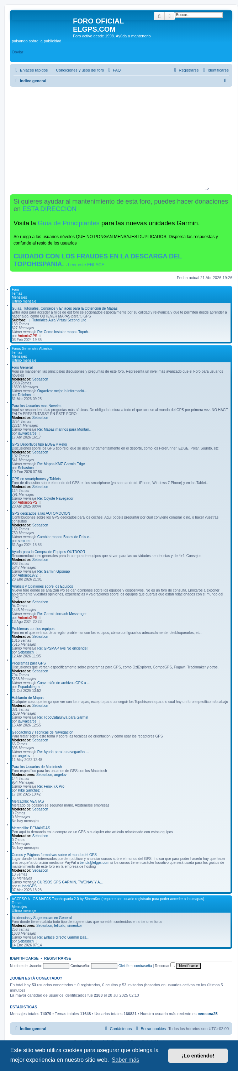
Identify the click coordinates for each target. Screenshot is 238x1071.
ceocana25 (207, 1014)
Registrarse (57, 958)
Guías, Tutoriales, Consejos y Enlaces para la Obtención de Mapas (64, 308)
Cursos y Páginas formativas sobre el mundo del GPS (54, 855)
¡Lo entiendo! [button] (198, 1056)
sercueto (24, 541)
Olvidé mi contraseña (135, 966)
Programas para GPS (29, 663)
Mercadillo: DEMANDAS (31, 828)
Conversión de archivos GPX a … (64, 683)
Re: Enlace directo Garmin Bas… (63, 937)
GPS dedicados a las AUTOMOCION (41, 513)
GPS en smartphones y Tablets (36, 479)
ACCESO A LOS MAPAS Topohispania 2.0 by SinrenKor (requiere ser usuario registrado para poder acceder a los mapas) (108, 899)
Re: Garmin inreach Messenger (62, 614)
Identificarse (24, 958)
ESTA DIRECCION (49, 208)
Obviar (17, 52)
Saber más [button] (125, 1060)
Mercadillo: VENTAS (28, 801)
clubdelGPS (27, 886)
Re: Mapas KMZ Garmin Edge (61, 464)
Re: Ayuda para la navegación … (63, 752)
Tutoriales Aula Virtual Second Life (56, 320)
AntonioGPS (27, 336)
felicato (59, 926)
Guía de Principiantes (68, 223)
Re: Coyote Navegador (55, 498)
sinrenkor (74, 926)
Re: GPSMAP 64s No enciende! (62, 648)
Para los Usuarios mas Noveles (37, 406)
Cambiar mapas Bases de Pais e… (65, 537)
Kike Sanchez (28, 790)
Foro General (22, 367)
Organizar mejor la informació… (62, 391)
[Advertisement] (118, 140)
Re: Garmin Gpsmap (53, 571)
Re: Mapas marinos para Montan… (65, 429)
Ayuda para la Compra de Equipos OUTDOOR (48, 552)
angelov (24, 756)
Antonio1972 (28, 575)
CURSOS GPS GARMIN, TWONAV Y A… (70, 882)
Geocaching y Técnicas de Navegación (42, 732)
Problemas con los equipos (33, 629)
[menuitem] (76, 70)
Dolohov (24, 395)
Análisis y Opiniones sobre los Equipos (42, 586)
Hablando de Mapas (28, 698)
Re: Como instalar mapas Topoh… (64, 332)
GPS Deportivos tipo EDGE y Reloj (39, 444)
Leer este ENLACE (86, 264)
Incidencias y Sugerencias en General (42, 918)
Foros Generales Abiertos (32, 349)
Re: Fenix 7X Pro (50, 786)
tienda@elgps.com (94, 863)
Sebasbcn (40, 379)
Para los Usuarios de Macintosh (37, 767)
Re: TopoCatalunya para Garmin (62, 717)
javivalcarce (27, 433)
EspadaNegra (28, 687)
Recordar (165, 966)
